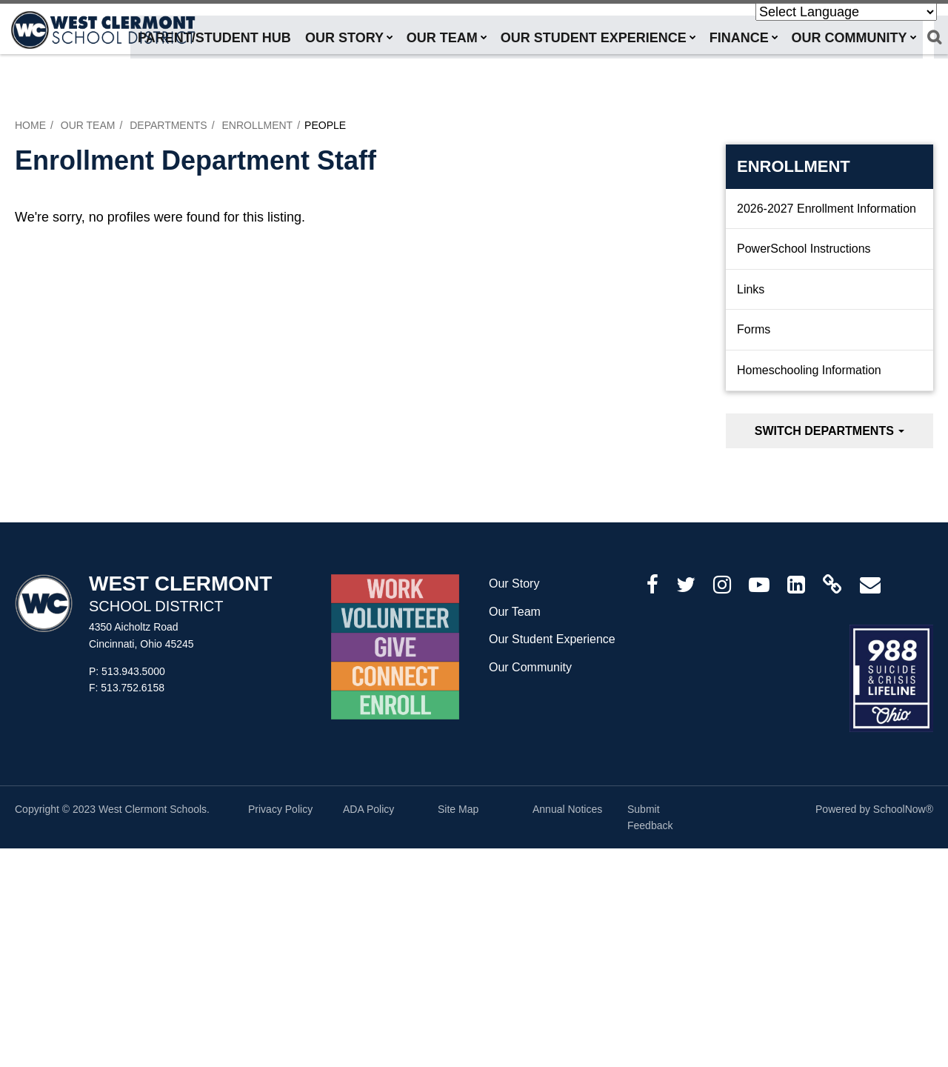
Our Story (514, 583)
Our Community (530, 667)
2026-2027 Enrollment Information (826, 208)
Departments (168, 125)
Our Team (88, 125)
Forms (753, 329)
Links (750, 289)
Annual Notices (567, 809)
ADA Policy (368, 809)
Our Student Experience (552, 639)
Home (30, 125)
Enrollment (257, 125)
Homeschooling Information (809, 370)
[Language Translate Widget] (846, 12)
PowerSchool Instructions (804, 248)
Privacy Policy (280, 809)
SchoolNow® (903, 809)
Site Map (458, 809)
